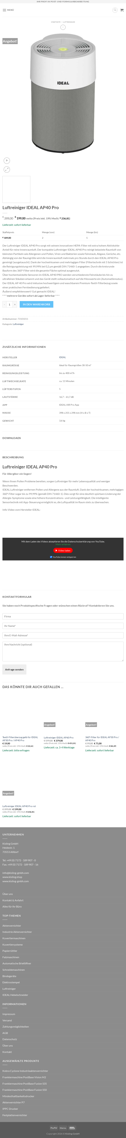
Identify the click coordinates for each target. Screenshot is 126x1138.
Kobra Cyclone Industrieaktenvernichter (25, 1070)
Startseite (56, 22)
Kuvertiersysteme (12, 944)
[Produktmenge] (9, 304)
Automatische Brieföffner (16, 963)
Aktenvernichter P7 (13, 1102)
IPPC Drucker (10, 1108)
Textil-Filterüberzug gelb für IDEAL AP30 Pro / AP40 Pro (20, 739)
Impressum (8, 1013)
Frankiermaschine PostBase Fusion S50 (24, 1089)
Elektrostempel (11, 982)
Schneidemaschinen (13, 969)
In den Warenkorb (36, 304)
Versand (7, 1020)
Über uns (7, 893)
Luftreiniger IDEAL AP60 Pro (59, 737)
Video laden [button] (64, 550)
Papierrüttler (9, 950)
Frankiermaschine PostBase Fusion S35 (24, 1083)
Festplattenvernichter (14, 1115)
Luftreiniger (69, 22)
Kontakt (7, 1051)
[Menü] (8, 10)
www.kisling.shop (12, 876)
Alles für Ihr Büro (12, 906)
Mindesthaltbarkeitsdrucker (18, 1096)
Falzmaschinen (10, 957)
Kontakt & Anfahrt (12, 900)
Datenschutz (9, 1039)
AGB (5, 1032)
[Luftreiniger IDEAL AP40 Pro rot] (21, 780)
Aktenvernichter (11, 925)
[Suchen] (115, 10)
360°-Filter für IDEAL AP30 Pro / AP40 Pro (102, 739)
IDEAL (62, 357)
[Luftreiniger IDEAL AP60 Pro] (63, 712)
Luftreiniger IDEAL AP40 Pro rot (19, 806)
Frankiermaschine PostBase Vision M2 (24, 1077)
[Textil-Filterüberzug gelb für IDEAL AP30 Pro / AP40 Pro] (21, 712)
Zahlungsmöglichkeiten (15, 1026)
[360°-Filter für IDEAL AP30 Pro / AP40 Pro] (104, 712)
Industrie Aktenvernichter (17, 931)
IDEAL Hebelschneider (15, 994)
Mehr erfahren (63, 544)
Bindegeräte (9, 976)
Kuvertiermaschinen (13, 938)
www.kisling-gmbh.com (15, 881)
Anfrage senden (14, 669)
